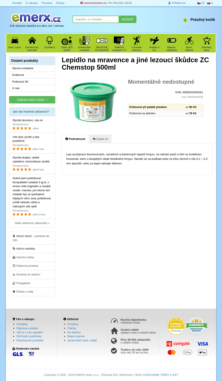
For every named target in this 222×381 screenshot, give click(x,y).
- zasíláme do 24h (31, 238)
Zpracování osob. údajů (82, 340)
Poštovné (18, 75)
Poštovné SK (20, 81)
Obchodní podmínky (29, 336)
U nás (16, 88)
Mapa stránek (76, 336)
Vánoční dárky (23, 257)
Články (71, 328)
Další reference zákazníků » (32, 223)
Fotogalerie (21, 283)
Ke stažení (74, 332)
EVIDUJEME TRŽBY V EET (160, 374)
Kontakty (22, 324)
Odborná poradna (25, 266)
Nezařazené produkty (29, 340)
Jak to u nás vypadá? (29, 332)
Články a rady (23, 291)
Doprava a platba (27, 328)
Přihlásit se (176, 3)
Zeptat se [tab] (100, 139)
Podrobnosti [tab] (75, 139)
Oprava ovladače (22, 68)
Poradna (72, 324)
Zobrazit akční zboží (32, 100)
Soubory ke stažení (26, 274)
